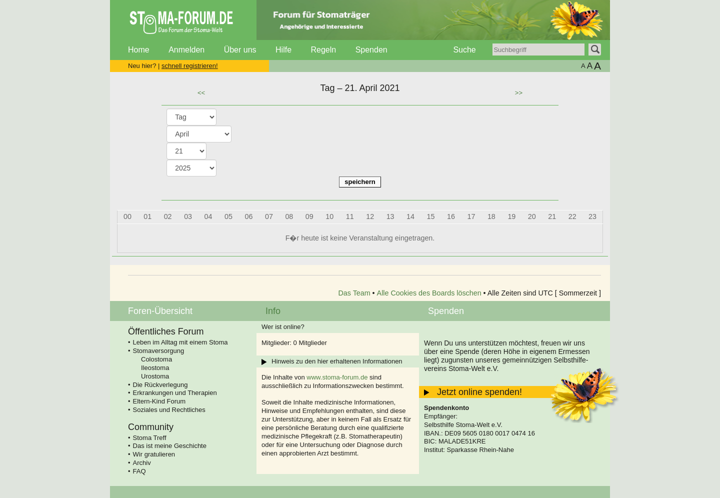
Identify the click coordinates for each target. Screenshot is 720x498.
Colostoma (156, 359)
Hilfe (284, 50)
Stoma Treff (149, 438)
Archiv (142, 462)
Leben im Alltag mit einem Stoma (180, 342)
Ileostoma (155, 368)
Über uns (240, 50)
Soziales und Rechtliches (169, 410)
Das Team (354, 293)
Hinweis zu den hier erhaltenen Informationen (337, 361)
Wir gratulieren (154, 454)
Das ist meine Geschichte (169, 446)
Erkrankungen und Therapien (175, 392)
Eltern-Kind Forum (159, 401)
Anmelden (186, 50)
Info (273, 311)
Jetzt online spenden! (479, 392)
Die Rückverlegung (160, 384)
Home (139, 50)
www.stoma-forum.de (337, 377)
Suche (464, 50)
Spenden (372, 50)
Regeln (323, 50)
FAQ (139, 471)
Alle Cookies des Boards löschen (429, 293)
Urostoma (155, 376)
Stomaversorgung (158, 350)
